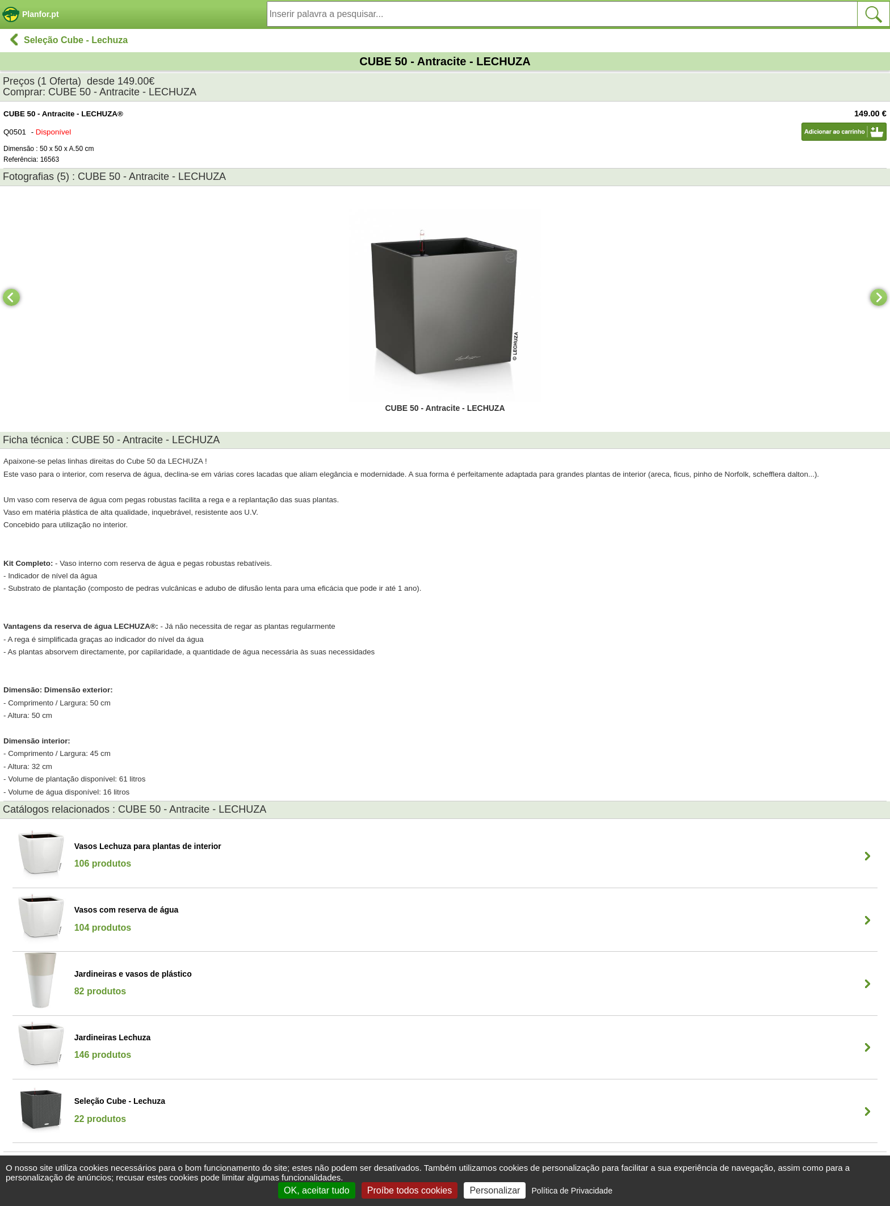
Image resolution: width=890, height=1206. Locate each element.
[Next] (878, 297)
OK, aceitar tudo (317, 1190)
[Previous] (11, 297)
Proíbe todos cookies (409, 1190)
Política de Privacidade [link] (572, 1190)
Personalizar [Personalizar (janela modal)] (494, 1190)
